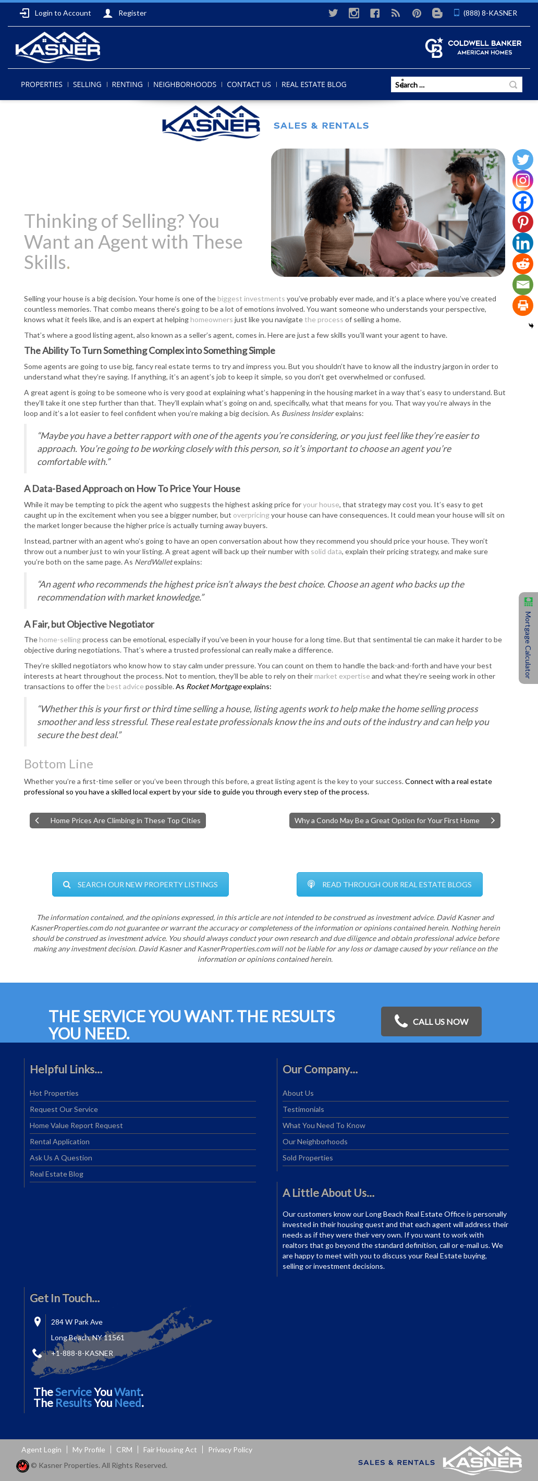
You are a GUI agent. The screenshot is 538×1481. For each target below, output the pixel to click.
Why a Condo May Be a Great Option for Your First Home (387, 820)
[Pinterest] (522, 222)
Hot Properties (54, 1092)
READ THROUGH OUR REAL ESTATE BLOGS (390, 884)
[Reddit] (522, 263)
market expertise (342, 675)
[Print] (522, 305)
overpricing (251, 514)
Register (124, 13)
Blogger (437, 13)
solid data (326, 551)
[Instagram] (522, 180)
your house (321, 504)
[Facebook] (522, 201)
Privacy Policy (230, 1449)
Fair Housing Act (170, 1449)
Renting (127, 84)
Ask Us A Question (61, 1157)
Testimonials (303, 1109)
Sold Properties (308, 1157)
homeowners (211, 319)
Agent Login (41, 1449)
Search (513, 85)
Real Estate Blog (314, 84)
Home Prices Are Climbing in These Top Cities (126, 820)
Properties (42, 84)
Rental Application (60, 1141)
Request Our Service (64, 1109)
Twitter (333, 13)
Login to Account (55, 13)
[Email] (522, 284)
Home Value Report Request (76, 1125)
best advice (125, 686)
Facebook (375, 13)
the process (324, 319)
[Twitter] (522, 159)
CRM (124, 1449)
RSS (396, 13)
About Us (298, 1092)
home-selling (60, 639)
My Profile (88, 1449)
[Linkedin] (522, 242)
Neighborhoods (184, 84)
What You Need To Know (324, 1125)
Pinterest (416, 13)
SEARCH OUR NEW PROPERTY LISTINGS (140, 884)
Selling (87, 84)
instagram (354, 13)
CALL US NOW (431, 1021)
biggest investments (251, 298)
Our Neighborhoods (315, 1141)
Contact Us (249, 84)
